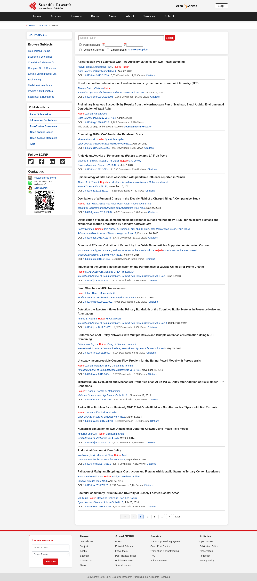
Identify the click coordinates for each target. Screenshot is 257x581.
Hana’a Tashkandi (87, 476)
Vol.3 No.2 (110, 71)
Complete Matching (94, 49)
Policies (205, 536)
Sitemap (84, 555)
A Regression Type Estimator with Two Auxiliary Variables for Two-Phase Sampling (131, 61)
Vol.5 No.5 (139, 208)
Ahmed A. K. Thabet (88, 182)
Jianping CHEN (112, 271)
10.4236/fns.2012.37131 (96, 169)
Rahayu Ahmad (86, 229)
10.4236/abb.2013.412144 (97, 237)
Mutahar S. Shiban (87, 160)
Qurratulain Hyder (114, 139)
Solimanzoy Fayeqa (92, 344)
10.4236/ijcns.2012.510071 (97, 327)
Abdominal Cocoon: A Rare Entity (99, 450)
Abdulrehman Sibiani (129, 476)
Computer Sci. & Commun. (42, 68)
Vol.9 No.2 (125, 143)
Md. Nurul (86, 498)
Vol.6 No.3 (117, 502)
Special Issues (123, 565)
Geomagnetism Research (138, 126)
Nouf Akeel (83, 455)
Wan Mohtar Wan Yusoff (163, 229)
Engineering (34, 79)
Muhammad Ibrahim (122, 365)
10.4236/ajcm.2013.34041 (97, 374)
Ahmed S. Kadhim (87, 318)
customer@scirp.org (45, 177)
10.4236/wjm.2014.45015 (96, 442)
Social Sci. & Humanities (41, 96)
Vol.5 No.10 (161, 323)
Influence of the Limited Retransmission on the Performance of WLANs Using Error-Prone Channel (141, 266)
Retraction (204, 555)
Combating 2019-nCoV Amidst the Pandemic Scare (110, 134)
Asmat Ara (104, 203)
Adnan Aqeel (100, 113)
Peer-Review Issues (125, 555)
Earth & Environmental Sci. (42, 73)
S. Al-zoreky (130, 160)
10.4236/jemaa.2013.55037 (97, 212)
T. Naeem (86, 391)
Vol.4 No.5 (113, 438)
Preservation (206, 551)
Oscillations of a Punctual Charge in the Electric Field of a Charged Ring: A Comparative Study (139, 198)
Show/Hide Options (138, 49)
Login (221, 5)
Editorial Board (119, 49)
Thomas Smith (85, 88)
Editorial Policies (124, 546)
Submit (169, 16)
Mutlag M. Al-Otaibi (109, 160)
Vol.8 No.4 (110, 118)
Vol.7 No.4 (101, 481)
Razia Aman (104, 250)
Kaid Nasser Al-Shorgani (112, 229)
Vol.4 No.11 (101, 186)
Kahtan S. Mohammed (109, 391)
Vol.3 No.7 (113, 165)
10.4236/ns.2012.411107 (96, 190)
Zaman (85, 113)
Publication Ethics (208, 546)
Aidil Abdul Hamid (140, 229)
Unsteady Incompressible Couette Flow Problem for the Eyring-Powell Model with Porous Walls (139, 360)
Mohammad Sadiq (87, 250)
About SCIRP (124, 536)
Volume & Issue (158, 560)
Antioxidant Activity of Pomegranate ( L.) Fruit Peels (122, 155)
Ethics (118, 541)
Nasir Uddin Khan (120, 203)
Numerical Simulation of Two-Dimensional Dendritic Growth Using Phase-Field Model (133, 428)
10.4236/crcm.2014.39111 (97, 463)
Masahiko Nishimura (107, 498)
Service (155, 536)
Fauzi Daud (184, 229)
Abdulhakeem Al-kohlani (135, 182)
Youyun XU (128, 271)
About (130, 16)
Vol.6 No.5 (160, 348)
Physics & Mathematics (40, 91)
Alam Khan (87, 203)
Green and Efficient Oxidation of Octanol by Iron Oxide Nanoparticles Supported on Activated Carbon (143, 245)
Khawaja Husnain (91, 139)
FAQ (32, 143)
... (162, 516)
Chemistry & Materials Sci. (42, 62)
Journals (76, 16)
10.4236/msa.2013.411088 (97, 399)
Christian (102, 88)
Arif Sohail (99, 412)
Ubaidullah (112, 412)
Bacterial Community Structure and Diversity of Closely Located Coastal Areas (128, 493)
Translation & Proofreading (164, 551)
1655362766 (41, 187)
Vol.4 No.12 (130, 233)
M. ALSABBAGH (90, 271)
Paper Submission (40, 114)
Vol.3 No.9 (119, 459)
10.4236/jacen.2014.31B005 (98, 96)
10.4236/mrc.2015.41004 (96, 259)
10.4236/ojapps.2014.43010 (98, 421)
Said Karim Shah (115, 433)
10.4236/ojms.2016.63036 (97, 506)
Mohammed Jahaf (158, 182)
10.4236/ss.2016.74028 (95, 485)
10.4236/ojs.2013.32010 (96, 75)
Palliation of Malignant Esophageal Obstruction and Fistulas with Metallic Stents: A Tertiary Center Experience (149, 471)
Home (37, 16)
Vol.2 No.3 (130, 297)
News (113, 16)
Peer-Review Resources (43, 126)
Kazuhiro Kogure (128, 498)
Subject (84, 546)
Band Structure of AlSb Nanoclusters (101, 288)
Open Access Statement (43, 138)
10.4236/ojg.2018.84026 (96, 122)
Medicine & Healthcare (40, 85)
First (125, 516)
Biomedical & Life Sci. (39, 51)
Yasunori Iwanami (126, 344)
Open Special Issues (41, 132)
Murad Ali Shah (102, 365)
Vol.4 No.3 (119, 416)
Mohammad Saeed (187, 250)
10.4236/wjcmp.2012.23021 (98, 301)
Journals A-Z (86, 541)
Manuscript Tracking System (165, 541)
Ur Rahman (165, 250)
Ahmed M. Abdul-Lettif (103, 293)
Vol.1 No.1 (160, 276)
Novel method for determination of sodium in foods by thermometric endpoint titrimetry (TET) (138, 83)
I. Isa (84, 293)
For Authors (121, 551)
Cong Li (111, 344)
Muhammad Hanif (102, 66)
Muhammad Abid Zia (143, 250)
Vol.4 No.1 (115, 254)
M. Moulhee (110, 182)
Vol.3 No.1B (137, 92)
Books (95, 16)
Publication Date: (91, 44)
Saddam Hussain (122, 250)
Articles (56, 16)
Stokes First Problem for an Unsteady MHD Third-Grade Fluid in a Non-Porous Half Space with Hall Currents (147, 407)
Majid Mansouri (99, 455)
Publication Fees (124, 560)
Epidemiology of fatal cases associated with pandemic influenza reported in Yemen (131, 177)
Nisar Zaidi (117, 455)
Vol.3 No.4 (135, 370)
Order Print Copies (160, 546)
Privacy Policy (206, 560)
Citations (150, 75)
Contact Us (86, 560)
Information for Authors (43, 120)
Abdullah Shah (85, 433)
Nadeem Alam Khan (141, 203)
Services (149, 16)
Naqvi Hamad (85, 66)
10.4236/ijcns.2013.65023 (96, 352)
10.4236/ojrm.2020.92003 (96, 148)
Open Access (206, 541)
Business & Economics (40, 56)
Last (177, 516)
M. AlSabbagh (109, 318)
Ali (99, 433)
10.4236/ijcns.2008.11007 (96, 280)
